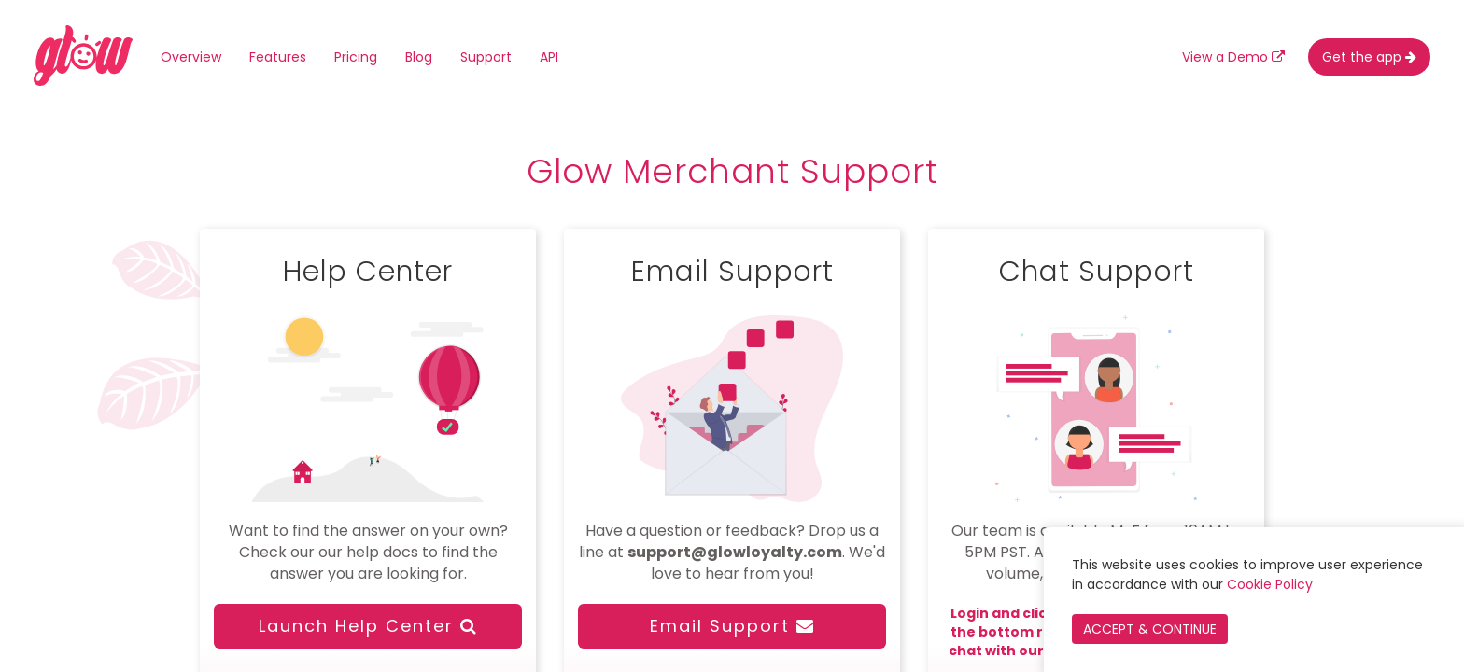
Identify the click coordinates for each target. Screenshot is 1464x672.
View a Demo (1233, 57)
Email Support (732, 625)
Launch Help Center (368, 625)
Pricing (355, 57)
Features (277, 57)
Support (486, 57)
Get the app (1369, 57)
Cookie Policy (1270, 584)
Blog (418, 57)
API (549, 57)
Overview (191, 57)
